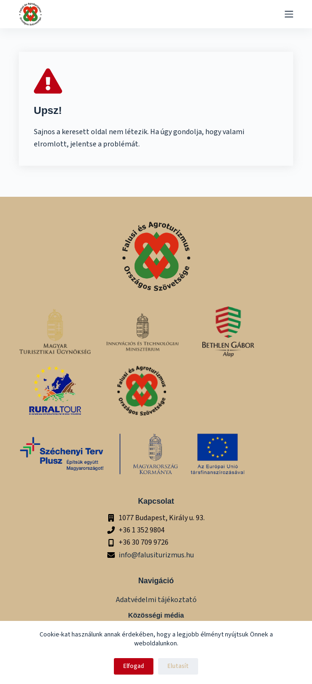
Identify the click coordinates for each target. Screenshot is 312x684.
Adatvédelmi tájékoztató (156, 600)
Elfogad (133, 666)
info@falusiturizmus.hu (156, 555)
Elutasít (178, 666)
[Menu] (289, 14)
